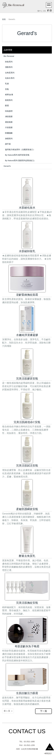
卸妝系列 (9, 62)
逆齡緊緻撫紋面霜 (27, 294)
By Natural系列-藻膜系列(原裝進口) (19, 160)
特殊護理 (9, 111)
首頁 (4, 19)
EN (44, 11)
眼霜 (7, 105)
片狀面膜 (9, 127)
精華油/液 (9, 95)
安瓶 (7, 89)
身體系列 (9, 139)
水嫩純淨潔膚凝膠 (27, 335)
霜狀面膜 (9, 122)
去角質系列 (9, 73)
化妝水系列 (9, 78)
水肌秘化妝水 (27, 207)
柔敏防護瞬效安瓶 (27, 509)
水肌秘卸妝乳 (27, 251)
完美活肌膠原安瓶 (27, 378)
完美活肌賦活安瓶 (27, 465)
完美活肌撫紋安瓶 (27, 602)
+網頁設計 (48, 753)
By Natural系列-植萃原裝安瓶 (17, 155)
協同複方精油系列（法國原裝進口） (20, 149)
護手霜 (8, 144)
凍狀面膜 (9, 116)
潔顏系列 (9, 67)
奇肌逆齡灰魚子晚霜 (27, 646)
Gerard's (7, 166)
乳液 (7, 84)
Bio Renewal (9, 56)
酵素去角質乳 (27, 555)
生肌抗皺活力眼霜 (27, 693)
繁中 (39, 11)
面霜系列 (9, 100)
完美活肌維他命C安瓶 (27, 422)
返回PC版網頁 (9, 717)
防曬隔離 (9, 133)
